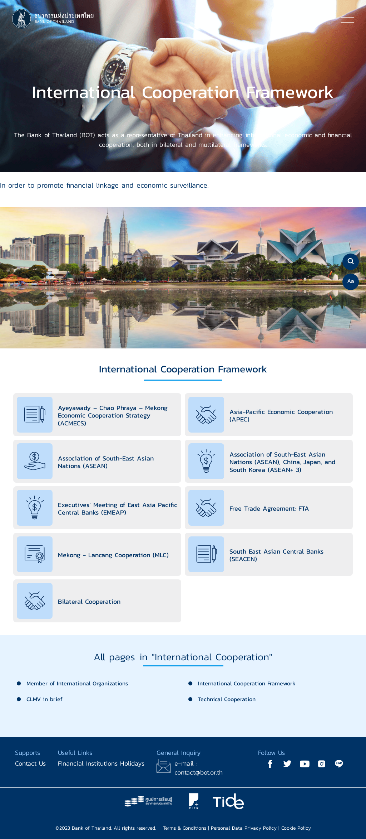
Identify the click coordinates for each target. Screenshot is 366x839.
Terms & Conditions (184, 828)
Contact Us (30, 763)
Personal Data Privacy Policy (244, 828)
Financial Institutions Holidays (101, 763)
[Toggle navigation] (347, 19)
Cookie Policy (296, 828)
